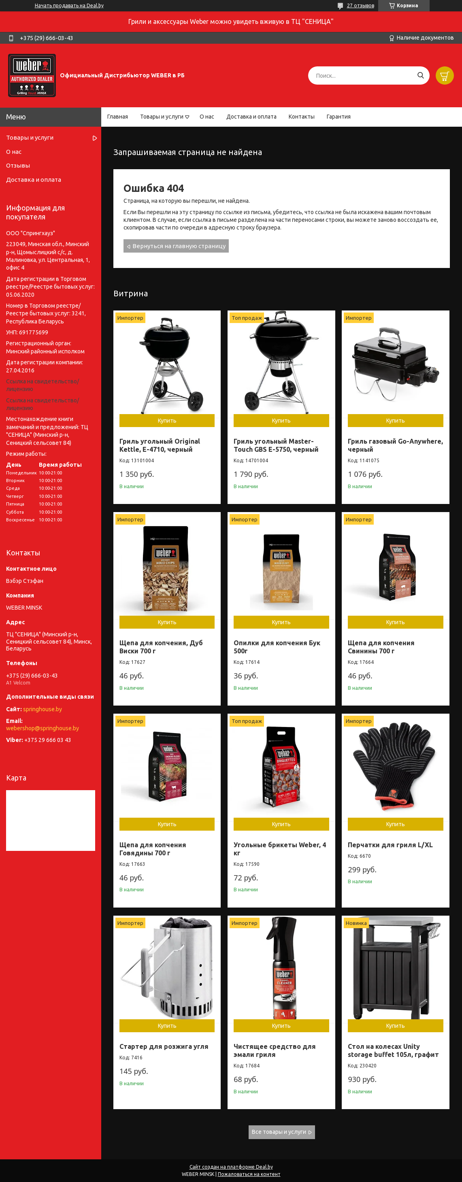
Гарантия (339, 116)
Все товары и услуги (279, 1132)
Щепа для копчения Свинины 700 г (381, 647)
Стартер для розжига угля (164, 1046)
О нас (207, 116)
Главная (117, 116)
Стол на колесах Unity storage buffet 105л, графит (393, 1050)
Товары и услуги (161, 116)
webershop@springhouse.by (42, 728)
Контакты (302, 116)
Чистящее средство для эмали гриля (275, 1050)
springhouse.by (42, 709)
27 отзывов (360, 5)
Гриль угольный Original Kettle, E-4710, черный (159, 445)
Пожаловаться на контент (249, 1174)
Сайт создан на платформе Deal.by (231, 1166)
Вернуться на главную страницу (179, 245)
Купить (167, 420)
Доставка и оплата (251, 116)
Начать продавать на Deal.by (69, 5)
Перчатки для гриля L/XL (390, 844)
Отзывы (18, 165)
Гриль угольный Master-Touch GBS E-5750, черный (276, 445)
